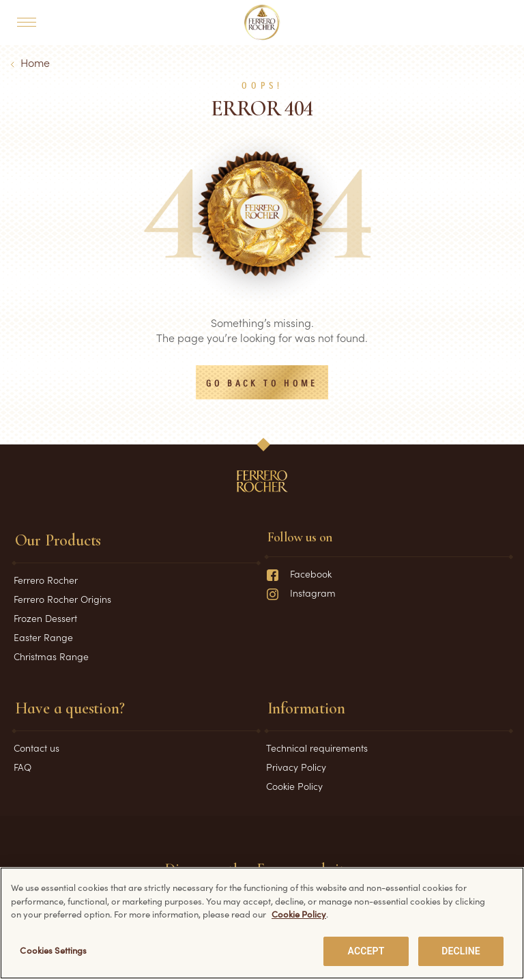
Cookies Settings (53, 952)
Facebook (299, 573)
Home (35, 62)
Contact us (36, 747)
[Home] (262, 22)
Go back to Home (262, 384)
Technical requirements (317, 747)
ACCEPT (366, 953)
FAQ (22, 767)
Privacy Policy (296, 767)
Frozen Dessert (45, 618)
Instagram (301, 592)
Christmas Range (51, 656)
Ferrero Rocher (46, 579)
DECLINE (460, 953)
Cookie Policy (294, 786)
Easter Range (43, 637)
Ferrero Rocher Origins (62, 599)
